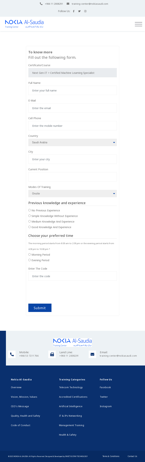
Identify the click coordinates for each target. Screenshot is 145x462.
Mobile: (24, 352)
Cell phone (34, 118)
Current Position (38, 169)
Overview (16, 387)
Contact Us (132, 456)
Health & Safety (67, 434)
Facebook (105, 387)
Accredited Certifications (73, 396)
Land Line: (66, 352)
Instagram (106, 406)
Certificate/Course (39, 65)
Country (33, 136)
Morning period (40, 254)
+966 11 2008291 (54, 3)
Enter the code (37, 268)
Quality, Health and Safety (25, 415)
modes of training (39, 187)
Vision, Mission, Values (24, 396)
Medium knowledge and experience (52, 221)
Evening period (40, 260)
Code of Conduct (20, 425)
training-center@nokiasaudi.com (90, 3)
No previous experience (45, 210)
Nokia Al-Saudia (21, 456)
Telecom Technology (71, 387)
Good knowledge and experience (51, 227)
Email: (104, 352)
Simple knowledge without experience (54, 216)
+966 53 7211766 (29, 355)
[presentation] (59, 291)
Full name (34, 83)
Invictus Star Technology (76, 456)
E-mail (32, 100)
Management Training (71, 425)
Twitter (104, 396)
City (30, 151)
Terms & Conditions (111, 456)
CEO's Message (20, 406)
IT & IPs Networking (70, 415)
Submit (40, 308)
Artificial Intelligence (71, 406)
